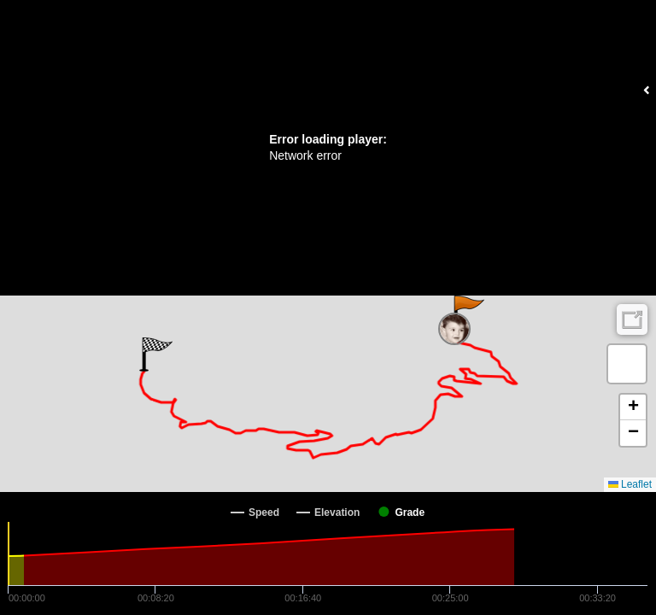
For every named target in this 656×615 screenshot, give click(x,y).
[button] (467, 313)
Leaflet (630, 484)
